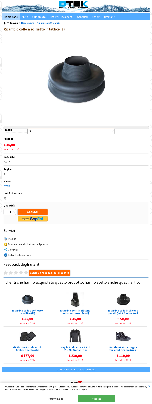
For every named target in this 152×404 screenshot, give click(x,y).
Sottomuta (38, 17)
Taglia (8, 130)
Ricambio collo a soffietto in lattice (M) (27, 312)
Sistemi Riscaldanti (60, 17)
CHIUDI (149, 386)
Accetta (96, 398)
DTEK (7, 187)
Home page (11, 17)
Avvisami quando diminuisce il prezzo (28, 244)
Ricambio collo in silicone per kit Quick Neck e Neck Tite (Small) (123, 312)
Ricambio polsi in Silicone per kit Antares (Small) (75, 312)
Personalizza (55, 398)
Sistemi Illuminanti (101, 17)
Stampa (12, 239)
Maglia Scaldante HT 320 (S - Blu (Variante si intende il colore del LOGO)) (75, 349)
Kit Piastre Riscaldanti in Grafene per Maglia (27, 349)
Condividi (13, 250)
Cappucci (80, 17)
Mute (24, 17)
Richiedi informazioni (19, 255)
